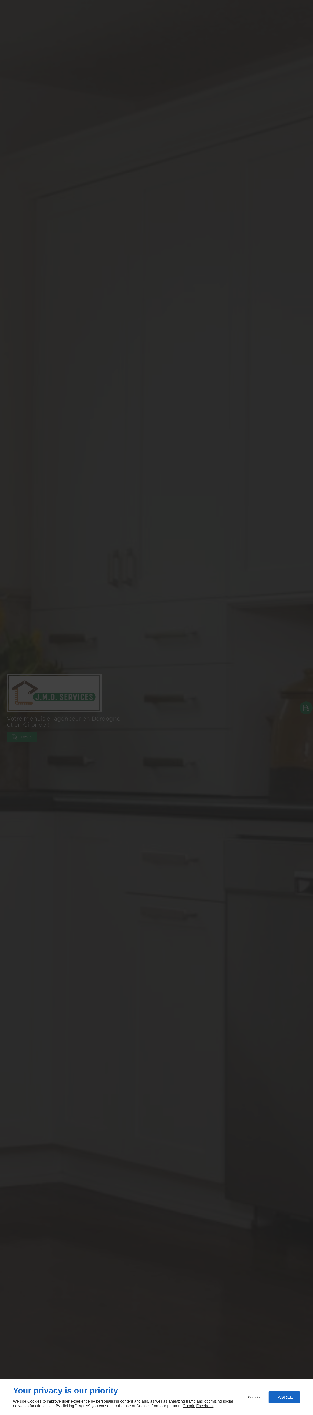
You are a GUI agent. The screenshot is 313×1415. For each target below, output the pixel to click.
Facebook (204, 1406)
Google (189, 1406)
